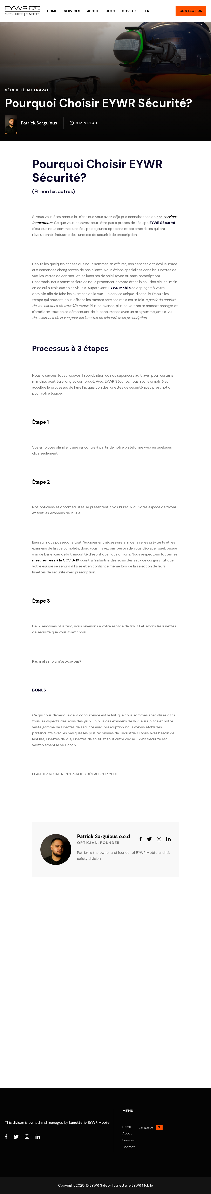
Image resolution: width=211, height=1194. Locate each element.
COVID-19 (130, 11)
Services (72, 11)
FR (147, 11)
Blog (110, 11)
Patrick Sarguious (39, 123)
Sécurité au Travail (28, 90)
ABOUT (93, 11)
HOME (52, 11)
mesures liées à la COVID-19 (55, 560)
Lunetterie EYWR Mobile (89, 1122)
